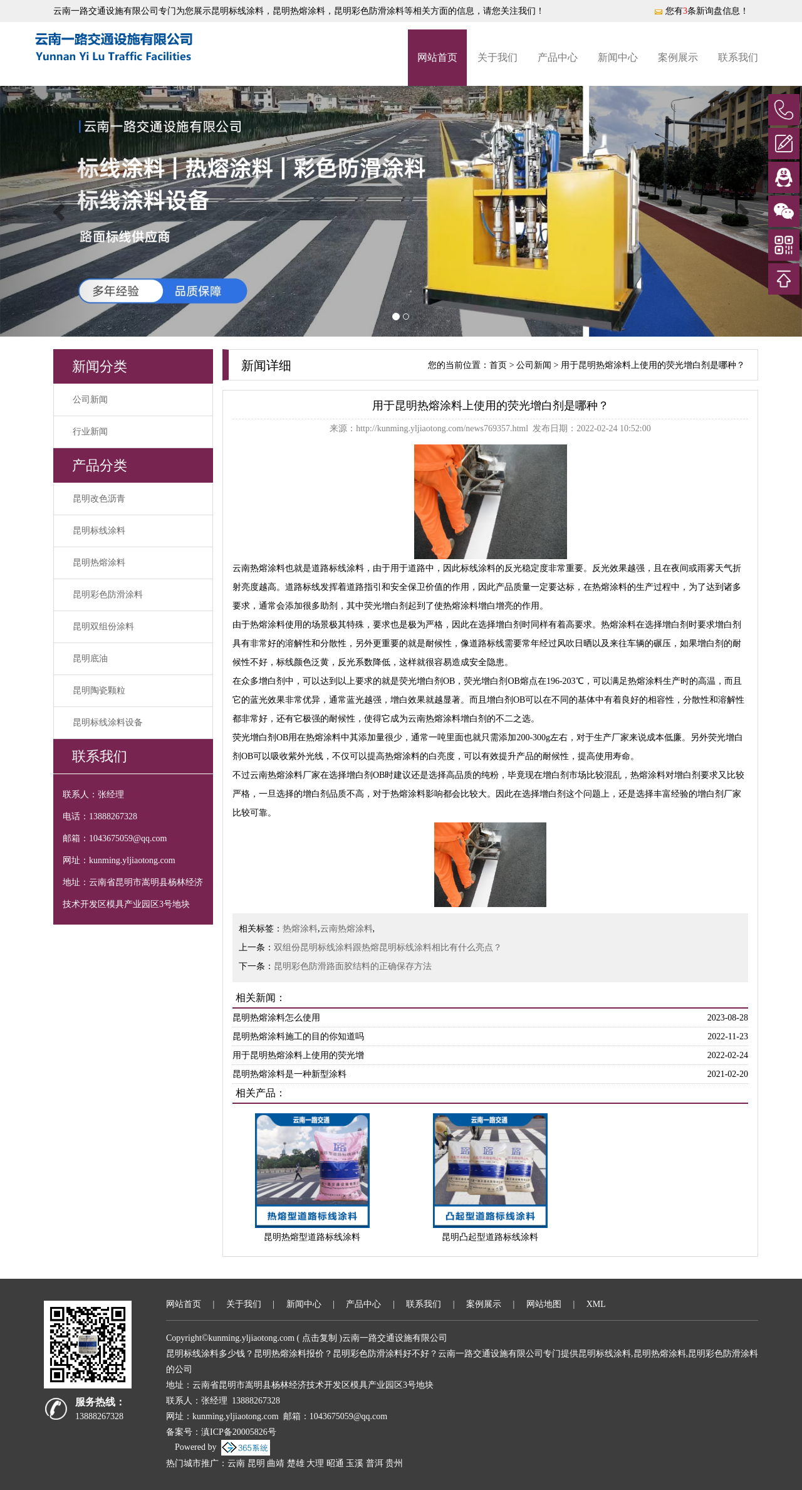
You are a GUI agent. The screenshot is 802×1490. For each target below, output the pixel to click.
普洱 (374, 1463)
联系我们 (738, 57)
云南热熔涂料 (346, 928)
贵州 (394, 1463)
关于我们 (497, 57)
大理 (315, 1463)
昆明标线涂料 (237, 11)
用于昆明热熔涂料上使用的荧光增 (298, 1055)
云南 (236, 1463)
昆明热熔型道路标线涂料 (312, 1237)
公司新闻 (90, 399)
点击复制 (319, 1338)
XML (596, 1304)
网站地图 (543, 1304)
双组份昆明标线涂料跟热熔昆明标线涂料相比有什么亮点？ (388, 947)
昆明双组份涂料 (103, 626)
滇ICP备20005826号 (238, 1432)
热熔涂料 (300, 928)
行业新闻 (90, 431)
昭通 (335, 1463)
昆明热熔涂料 (99, 562)
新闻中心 (618, 57)
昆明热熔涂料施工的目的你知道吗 (298, 1036)
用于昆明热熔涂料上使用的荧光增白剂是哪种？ (653, 365)
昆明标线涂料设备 (108, 722)
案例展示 (678, 57)
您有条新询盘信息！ (701, 11)
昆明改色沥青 (99, 498)
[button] (60, 211)
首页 (498, 365)
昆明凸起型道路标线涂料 (490, 1237)
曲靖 (275, 1463)
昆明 (256, 1463)
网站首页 (437, 57)
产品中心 (558, 57)
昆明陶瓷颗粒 (99, 690)
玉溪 (354, 1463)
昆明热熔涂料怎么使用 (276, 1017)
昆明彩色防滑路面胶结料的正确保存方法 (353, 966)
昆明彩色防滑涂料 (108, 594)
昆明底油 (90, 658)
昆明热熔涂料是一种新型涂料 (289, 1074)
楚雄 (296, 1463)
